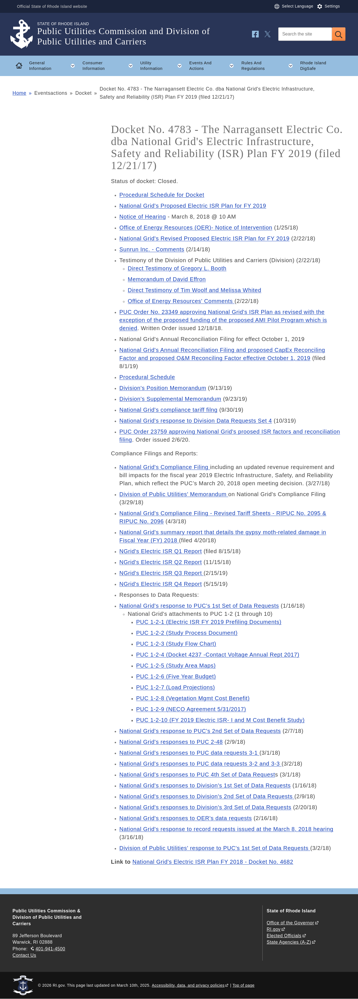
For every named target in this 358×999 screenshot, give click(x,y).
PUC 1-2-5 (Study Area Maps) (176, 665)
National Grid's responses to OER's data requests (185, 818)
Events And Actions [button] (213, 66)
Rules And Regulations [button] (268, 66)
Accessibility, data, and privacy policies (188, 985)
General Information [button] (54, 66)
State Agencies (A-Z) (289, 942)
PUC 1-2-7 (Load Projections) (175, 687)
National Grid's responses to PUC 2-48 (171, 742)
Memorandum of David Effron (167, 279)
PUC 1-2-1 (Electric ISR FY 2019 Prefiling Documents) (209, 622)
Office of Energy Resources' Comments (181, 301)
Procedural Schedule (147, 377)
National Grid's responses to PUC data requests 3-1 (189, 753)
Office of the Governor (290, 922)
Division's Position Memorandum (162, 388)
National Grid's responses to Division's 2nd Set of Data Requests (207, 796)
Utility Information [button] (162, 66)
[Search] (305, 34)
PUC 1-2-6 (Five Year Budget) (176, 676)
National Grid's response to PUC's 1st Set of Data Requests (199, 606)
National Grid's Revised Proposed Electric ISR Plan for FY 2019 (204, 238)
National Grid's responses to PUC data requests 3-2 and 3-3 (200, 764)
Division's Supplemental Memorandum (170, 399)
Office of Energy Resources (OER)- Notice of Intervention (195, 227)
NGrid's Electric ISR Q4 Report (160, 584)
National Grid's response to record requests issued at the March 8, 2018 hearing (226, 829)
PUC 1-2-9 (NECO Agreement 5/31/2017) (191, 709)
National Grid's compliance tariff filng (168, 410)
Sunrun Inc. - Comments (151, 249)
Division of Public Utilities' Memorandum (173, 494)
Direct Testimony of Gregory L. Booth (177, 268)
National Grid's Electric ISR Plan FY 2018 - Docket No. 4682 (213, 862)
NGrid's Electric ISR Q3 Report (161, 573)
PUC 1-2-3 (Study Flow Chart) (176, 644)
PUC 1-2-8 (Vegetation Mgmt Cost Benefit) (193, 698)
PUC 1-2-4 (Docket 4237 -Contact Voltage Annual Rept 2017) (218, 655)
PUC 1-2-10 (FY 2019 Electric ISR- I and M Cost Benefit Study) (220, 720)
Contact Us (24, 955)
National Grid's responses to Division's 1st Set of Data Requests (205, 785)
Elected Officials (284, 935)
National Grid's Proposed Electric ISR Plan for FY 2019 (192, 206)
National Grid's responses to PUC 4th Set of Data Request (197, 774)
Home (19, 93)
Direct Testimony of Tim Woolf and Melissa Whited (194, 290)
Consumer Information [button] (109, 66)
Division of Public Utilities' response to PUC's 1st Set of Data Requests (214, 848)
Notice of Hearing (142, 217)
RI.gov (274, 929)
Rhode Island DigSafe (313, 66)
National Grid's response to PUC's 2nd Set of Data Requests (200, 731)
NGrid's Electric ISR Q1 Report (160, 551)
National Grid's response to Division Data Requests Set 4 (195, 421)
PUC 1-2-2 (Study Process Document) (187, 633)
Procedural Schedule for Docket (161, 195)
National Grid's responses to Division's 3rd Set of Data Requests (205, 807)
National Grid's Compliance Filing (164, 467)
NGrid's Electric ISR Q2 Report (160, 562)
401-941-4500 (50, 948)
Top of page (244, 985)
